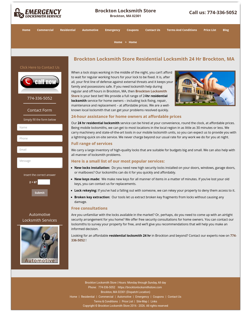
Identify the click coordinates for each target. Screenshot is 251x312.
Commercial (45, 30)
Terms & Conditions (106, 301)
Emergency (112, 30)
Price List (210, 30)
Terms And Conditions (182, 30)
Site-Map (142, 301)
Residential (67, 30)
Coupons (133, 30)
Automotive (90, 30)
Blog (226, 30)
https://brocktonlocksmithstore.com (140, 287)
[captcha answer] (44, 182)
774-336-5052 (222, 12)
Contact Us (152, 30)
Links (154, 301)
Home (26, 30)
